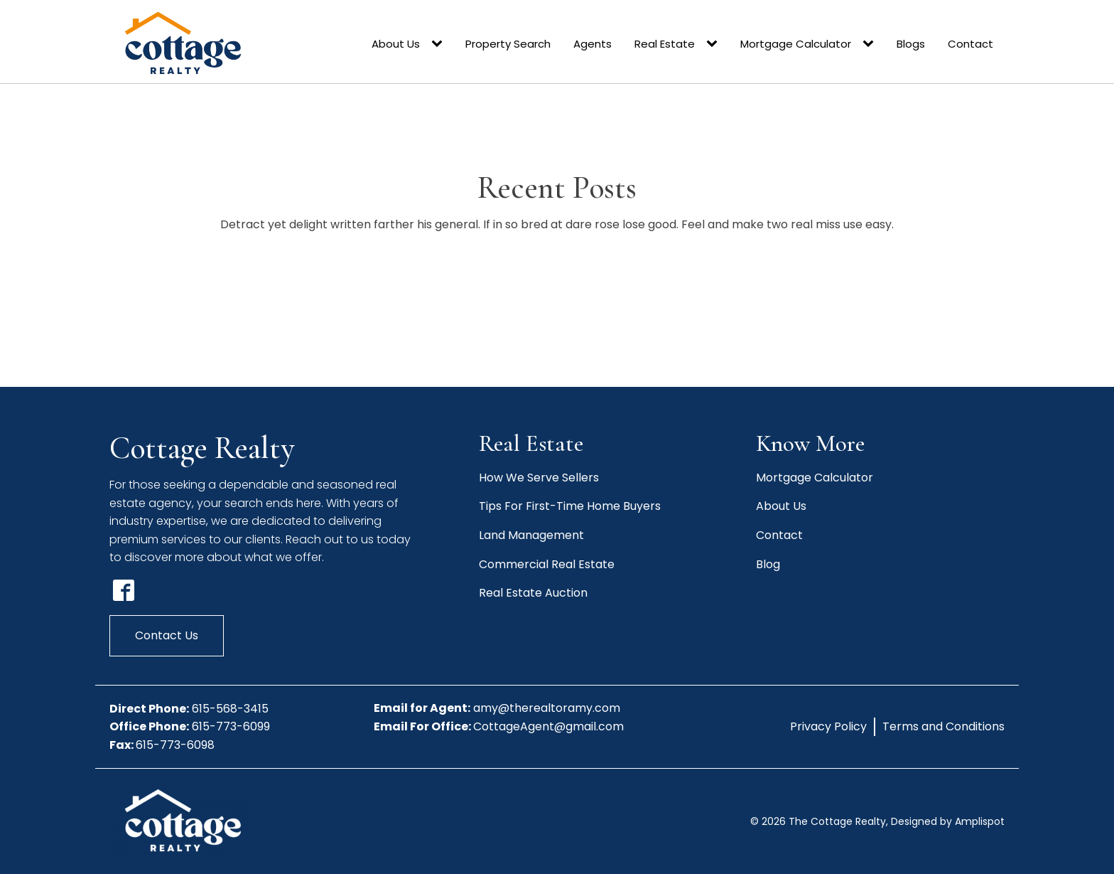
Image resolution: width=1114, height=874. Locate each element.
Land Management (531, 535)
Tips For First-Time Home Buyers (570, 506)
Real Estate (664, 43)
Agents (592, 43)
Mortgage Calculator (795, 43)
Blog (768, 564)
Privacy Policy (828, 726)
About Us (396, 43)
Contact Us (166, 635)
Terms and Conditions (943, 726)
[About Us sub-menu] (439, 44)
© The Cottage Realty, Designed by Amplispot (877, 821)
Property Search (508, 43)
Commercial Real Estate (547, 564)
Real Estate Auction (533, 593)
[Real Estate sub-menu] (714, 44)
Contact (970, 43)
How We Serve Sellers (539, 477)
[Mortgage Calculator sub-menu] (871, 44)
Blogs (911, 43)
